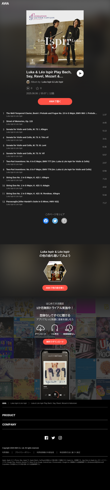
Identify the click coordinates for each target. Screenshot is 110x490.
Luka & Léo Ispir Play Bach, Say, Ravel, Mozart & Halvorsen (54, 403)
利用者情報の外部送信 (45, 452)
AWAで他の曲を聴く (55, 288)
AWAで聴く (55, 101)
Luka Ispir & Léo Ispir (52, 82)
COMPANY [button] (9, 424)
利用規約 (5, 452)
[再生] (80, 73)
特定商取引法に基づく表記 (70, 452)
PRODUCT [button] (8, 415)
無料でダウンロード (55, 342)
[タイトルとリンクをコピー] (64, 221)
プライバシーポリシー (23, 452)
